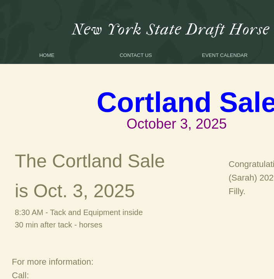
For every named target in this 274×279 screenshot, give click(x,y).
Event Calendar (225, 55)
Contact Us (136, 55)
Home (46, 55)
